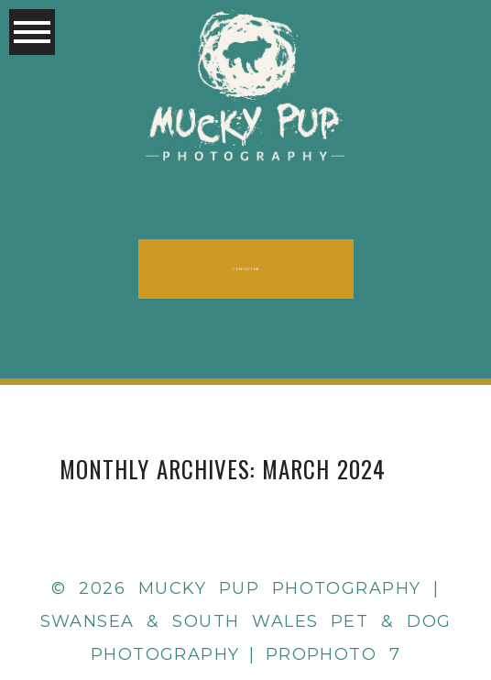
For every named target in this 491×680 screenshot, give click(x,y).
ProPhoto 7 (333, 654)
